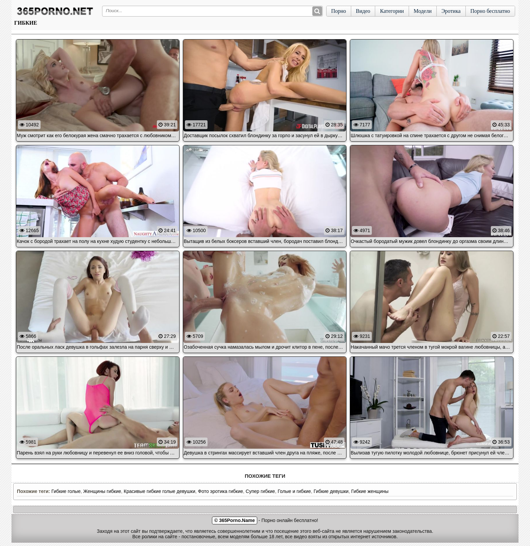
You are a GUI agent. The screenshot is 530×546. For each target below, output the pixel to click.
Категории (392, 11)
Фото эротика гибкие (220, 491)
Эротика (451, 11)
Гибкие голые (66, 491)
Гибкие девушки (331, 491)
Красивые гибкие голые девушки (159, 491)
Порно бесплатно (490, 11)
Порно (338, 11)
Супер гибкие (260, 491)
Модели (423, 11)
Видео (363, 11)
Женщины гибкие (102, 491)
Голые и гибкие (294, 491)
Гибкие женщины (369, 491)
